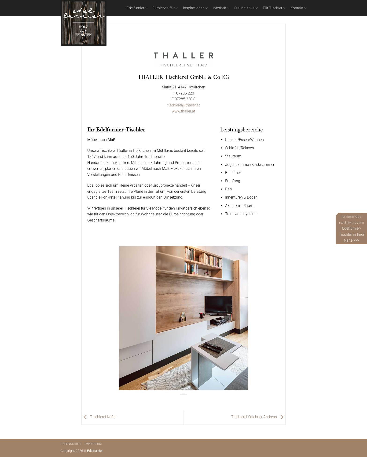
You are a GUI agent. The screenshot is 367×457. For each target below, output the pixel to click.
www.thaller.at (183, 111)
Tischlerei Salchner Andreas (258, 417)
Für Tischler (274, 8)
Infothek (221, 8)
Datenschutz (71, 444)
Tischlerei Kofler (99, 417)
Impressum (93, 444)
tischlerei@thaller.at (183, 105)
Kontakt (298, 8)
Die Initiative (245, 8)
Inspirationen (195, 8)
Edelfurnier (137, 8)
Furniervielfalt (165, 8)
